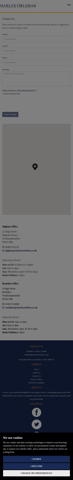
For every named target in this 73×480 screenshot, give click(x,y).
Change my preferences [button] (36, 473)
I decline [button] (36, 466)
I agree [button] (36, 459)
